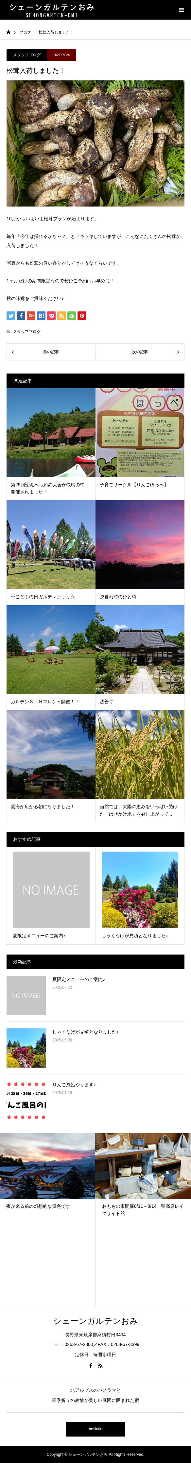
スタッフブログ (27, 55)
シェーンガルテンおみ (95, 1320)
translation (95, 1429)
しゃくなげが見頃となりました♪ (85, 1032)
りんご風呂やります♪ (74, 1084)
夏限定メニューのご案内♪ (78, 979)
